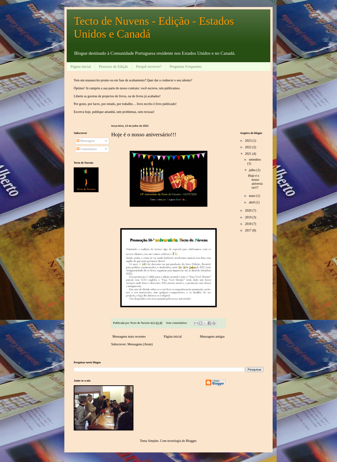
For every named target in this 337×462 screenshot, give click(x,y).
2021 (249, 153)
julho (252, 170)
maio (252, 196)
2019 (249, 217)
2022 (249, 147)
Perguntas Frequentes (186, 67)
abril (252, 202)
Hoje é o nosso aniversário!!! (143, 134)
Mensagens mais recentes (129, 336)
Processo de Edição (113, 67)
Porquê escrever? (149, 67)
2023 (249, 140)
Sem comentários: (177, 323)
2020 (249, 210)
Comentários (87, 149)
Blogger (191, 441)
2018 (249, 224)
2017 (249, 230)
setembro (255, 159)
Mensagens (86, 141)
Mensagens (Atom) (140, 344)
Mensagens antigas (212, 336)
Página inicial (80, 67)
